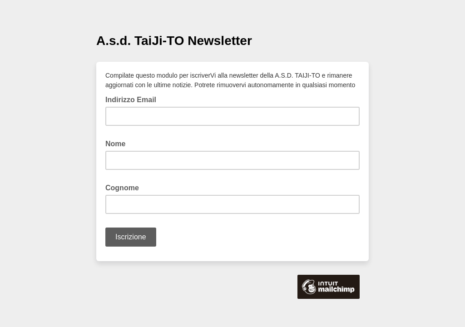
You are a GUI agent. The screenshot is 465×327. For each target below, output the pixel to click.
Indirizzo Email (133, 99)
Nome (118, 143)
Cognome (124, 187)
